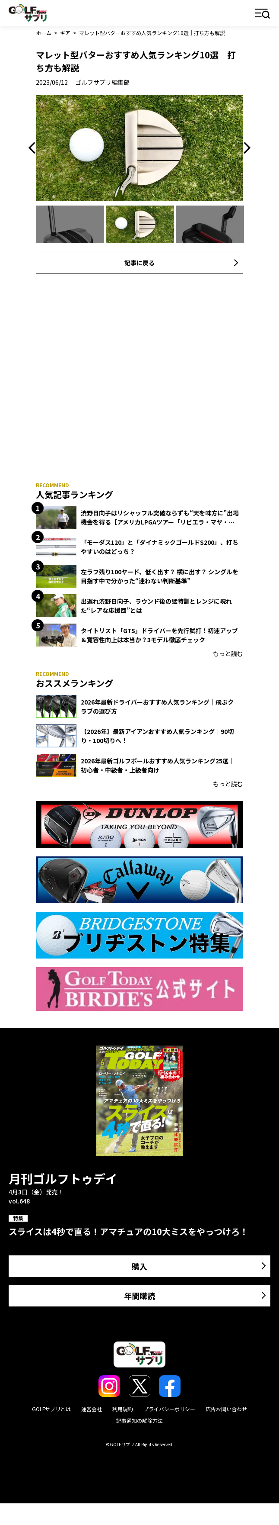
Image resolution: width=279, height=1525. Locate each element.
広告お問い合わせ (226, 1408)
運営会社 (91, 1408)
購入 (139, 1266)
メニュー (262, 14)
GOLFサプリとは (51, 1408)
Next (245, 148)
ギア (65, 32)
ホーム (43, 32)
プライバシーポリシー (169, 1408)
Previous (34, 148)
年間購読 (139, 1295)
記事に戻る (139, 262)
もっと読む (228, 653)
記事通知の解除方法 (139, 1420)
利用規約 (122, 1408)
